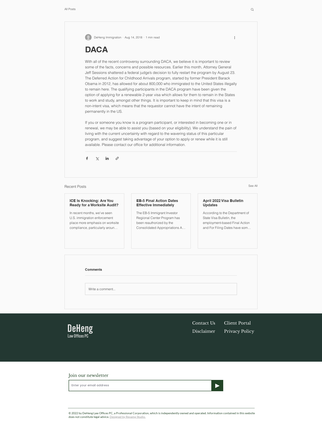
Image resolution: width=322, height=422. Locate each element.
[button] (252, 9)
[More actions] (234, 37)
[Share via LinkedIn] (107, 158)
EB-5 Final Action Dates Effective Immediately (157, 202)
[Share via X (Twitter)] (97, 158)
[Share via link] (117, 158)
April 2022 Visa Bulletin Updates (223, 202)
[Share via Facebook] (87, 158)
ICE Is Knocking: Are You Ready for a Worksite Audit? (94, 202)
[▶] (217, 385)
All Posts (70, 9)
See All (253, 186)
